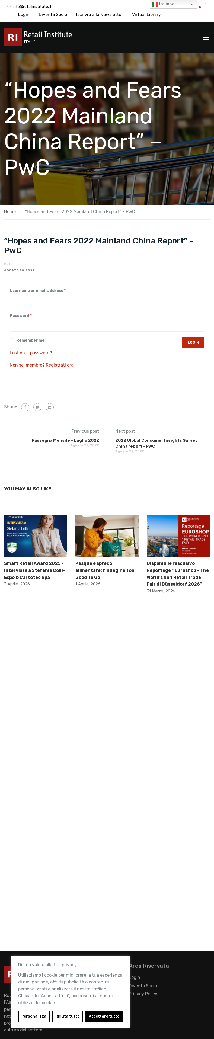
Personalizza (33, 1016)
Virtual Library (146, 14)
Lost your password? (31, 352)
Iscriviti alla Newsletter (99, 14)
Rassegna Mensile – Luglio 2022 (65, 440)
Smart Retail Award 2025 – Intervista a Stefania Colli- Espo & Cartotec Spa (34, 570)
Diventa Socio (53, 14)
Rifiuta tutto (67, 1016)
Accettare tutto (104, 1016)
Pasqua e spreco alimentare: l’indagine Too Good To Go (104, 570)
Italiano (163, 4)
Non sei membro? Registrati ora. (42, 365)
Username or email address (38, 290)
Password (21, 315)
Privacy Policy (143, 993)
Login (24, 14)
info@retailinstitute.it (32, 6)
